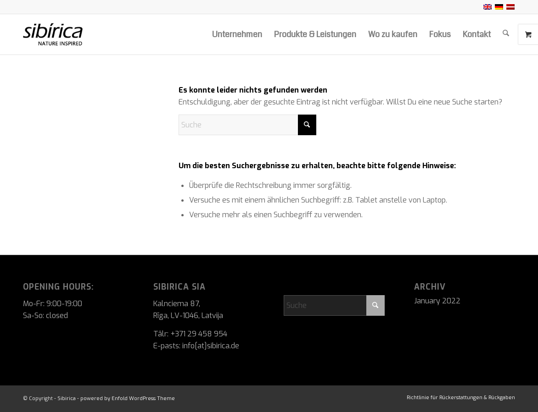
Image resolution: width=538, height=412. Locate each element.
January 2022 (437, 301)
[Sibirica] (74, 34)
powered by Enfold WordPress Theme (127, 398)
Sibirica (66, 398)
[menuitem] (237, 34)
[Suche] (506, 34)
